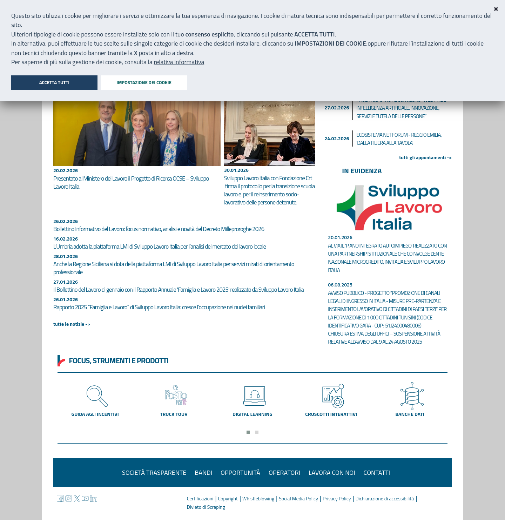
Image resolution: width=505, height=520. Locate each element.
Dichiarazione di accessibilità (385, 498)
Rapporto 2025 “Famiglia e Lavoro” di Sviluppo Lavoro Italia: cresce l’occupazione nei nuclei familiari (159, 307)
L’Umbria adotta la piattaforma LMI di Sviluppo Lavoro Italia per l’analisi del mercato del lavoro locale (159, 246)
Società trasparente (154, 472)
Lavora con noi (332, 472)
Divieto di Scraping (206, 507)
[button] (248, 432)
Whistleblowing (258, 498)
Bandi (203, 472)
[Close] (495, 9)
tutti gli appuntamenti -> (425, 157)
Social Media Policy (298, 498)
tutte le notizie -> (71, 323)
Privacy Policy (337, 498)
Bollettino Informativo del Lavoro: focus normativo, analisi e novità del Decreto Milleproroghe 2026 (158, 229)
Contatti (377, 472)
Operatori (284, 472)
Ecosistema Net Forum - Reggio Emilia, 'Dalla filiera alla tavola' (399, 139)
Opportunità (240, 472)
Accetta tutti (54, 82)
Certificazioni (200, 498)
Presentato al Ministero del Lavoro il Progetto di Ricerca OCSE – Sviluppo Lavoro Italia (131, 182)
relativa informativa (179, 62)
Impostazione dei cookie (143, 82)
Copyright (228, 498)
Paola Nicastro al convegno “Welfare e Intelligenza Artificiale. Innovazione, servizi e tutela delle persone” (401, 108)
